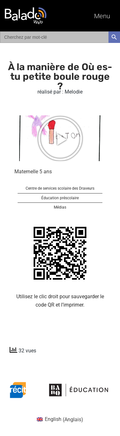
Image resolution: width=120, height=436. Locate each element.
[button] (60, 138)
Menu (102, 16)
